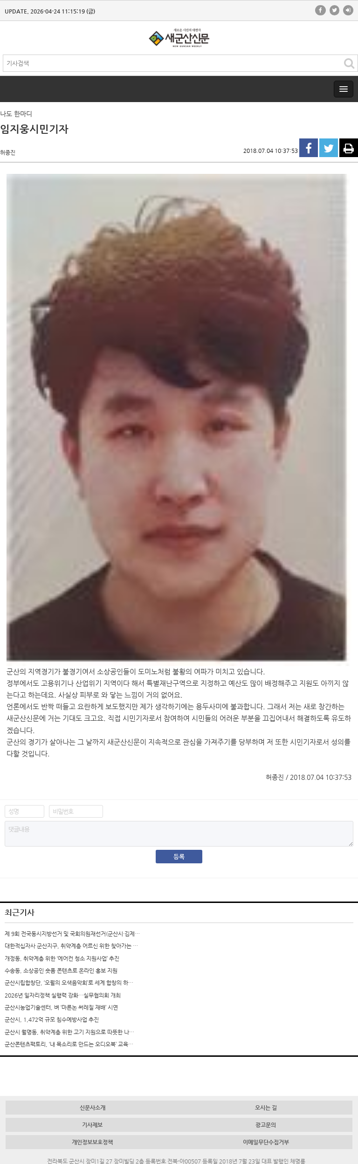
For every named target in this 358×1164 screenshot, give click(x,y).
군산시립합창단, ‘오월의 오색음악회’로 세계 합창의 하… (69, 982)
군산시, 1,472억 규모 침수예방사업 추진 (52, 1019)
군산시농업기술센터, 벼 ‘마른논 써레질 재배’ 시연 (61, 1007)
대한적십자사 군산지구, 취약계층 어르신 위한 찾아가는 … (71, 946)
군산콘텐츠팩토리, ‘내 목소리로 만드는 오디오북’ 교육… (69, 1044)
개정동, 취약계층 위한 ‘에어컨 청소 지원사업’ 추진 (62, 958)
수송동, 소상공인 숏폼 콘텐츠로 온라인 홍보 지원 (61, 970)
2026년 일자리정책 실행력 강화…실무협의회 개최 (63, 995)
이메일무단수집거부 (266, 1142)
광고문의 (265, 1125)
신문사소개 (92, 1107)
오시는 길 (266, 1107)
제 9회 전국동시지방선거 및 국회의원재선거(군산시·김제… (72, 933)
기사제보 (92, 1125)
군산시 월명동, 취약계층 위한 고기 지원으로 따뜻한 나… (69, 1032)
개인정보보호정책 (92, 1142)
